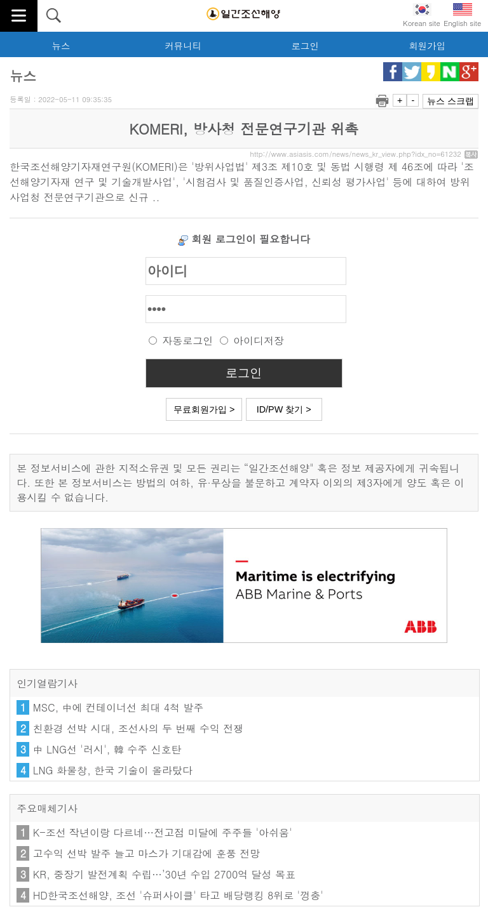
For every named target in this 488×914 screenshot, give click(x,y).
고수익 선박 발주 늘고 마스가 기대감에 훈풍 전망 (146, 853)
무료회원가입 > (203, 409)
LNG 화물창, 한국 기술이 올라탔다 (113, 770)
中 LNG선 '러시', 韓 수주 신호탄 (107, 749)
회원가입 (427, 45)
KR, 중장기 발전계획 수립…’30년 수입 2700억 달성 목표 (164, 874)
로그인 (304, 45)
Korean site (421, 15)
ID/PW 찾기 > (284, 409)
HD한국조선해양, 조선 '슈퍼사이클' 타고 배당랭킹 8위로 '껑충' (178, 895)
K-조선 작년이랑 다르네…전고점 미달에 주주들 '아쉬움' (162, 832)
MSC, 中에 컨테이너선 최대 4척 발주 (118, 707)
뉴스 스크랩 (450, 101)
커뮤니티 (183, 45)
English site (462, 15)
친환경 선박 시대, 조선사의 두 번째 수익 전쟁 (138, 728)
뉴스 (61, 45)
